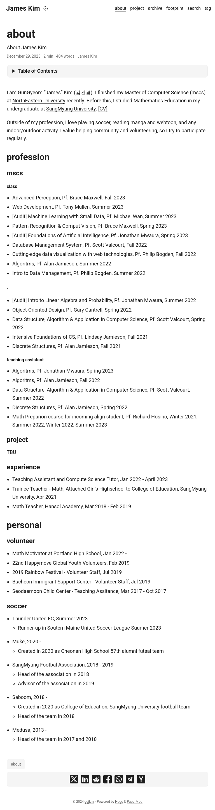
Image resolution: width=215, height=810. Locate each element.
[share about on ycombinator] (141, 779)
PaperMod (134, 802)
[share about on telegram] (130, 779)
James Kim (23, 8)
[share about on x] (74, 779)
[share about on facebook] (107, 779)
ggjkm (89, 802)
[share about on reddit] (96, 779)
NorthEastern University (38, 100)
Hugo (119, 802)
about (16, 764)
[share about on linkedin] (85, 779)
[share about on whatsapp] (118, 779)
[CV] (103, 109)
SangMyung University (71, 109)
